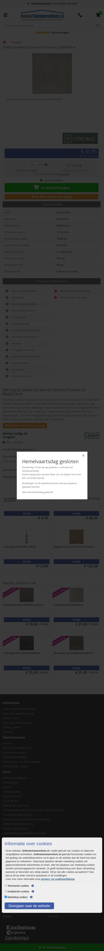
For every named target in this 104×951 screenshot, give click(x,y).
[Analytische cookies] (6, 891)
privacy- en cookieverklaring (58, 879)
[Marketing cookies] (6, 897)
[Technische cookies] (6, 885)
